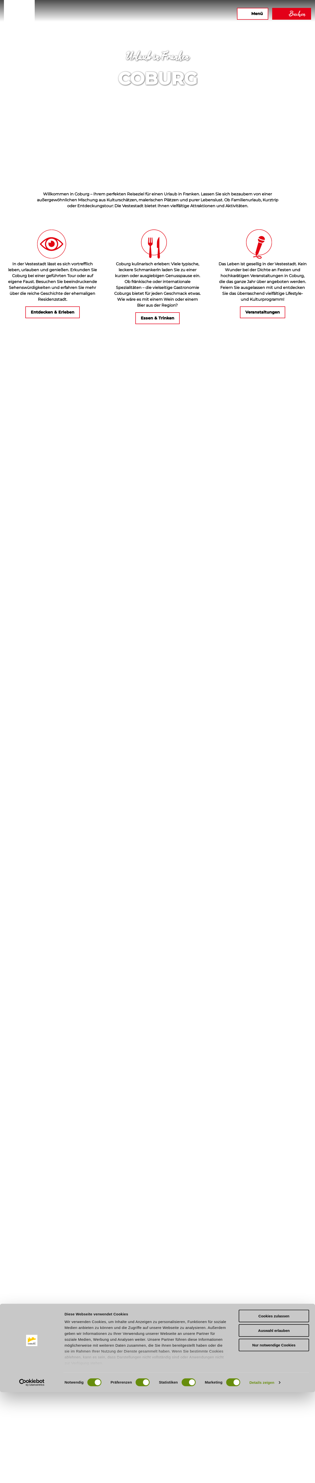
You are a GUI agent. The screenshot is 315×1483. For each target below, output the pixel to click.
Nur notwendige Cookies (274, 1436)
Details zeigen (261, 1473)
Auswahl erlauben (274, 1421)
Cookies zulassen (273, 1407)
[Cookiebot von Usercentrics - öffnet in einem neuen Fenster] (31, 1473)
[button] (180, 14)
